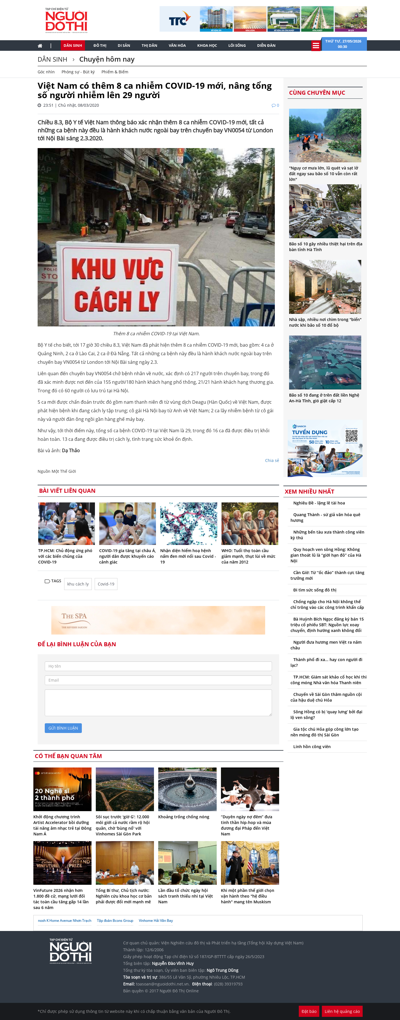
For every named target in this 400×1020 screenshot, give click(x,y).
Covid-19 (106, 584)
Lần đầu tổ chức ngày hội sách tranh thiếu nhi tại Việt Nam (185, 896)
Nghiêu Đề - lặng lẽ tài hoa (319, 503)
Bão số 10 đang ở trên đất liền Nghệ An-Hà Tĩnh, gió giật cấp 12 (324, 397)
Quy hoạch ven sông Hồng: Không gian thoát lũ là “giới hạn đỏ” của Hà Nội (326, 555)
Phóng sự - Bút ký (78, 71)
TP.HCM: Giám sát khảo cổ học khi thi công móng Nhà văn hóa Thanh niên (329, 679)
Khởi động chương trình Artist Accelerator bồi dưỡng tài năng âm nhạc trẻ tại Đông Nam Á (62, 825)
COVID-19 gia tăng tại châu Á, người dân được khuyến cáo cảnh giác (127, 556)
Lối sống (237, 45)
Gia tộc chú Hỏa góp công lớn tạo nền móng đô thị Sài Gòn (325, 732)
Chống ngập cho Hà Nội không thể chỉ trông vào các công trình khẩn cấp (327, 604)
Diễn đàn (266, 45)
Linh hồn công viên (312, 746)
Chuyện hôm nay (106, 59)
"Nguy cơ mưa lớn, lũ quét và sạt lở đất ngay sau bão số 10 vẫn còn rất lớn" (323, 173)
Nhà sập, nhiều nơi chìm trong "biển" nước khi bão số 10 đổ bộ (325, 322)
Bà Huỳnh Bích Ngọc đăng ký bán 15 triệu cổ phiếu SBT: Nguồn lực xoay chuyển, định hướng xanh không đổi (327, 624)
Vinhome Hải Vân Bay (156, 920)
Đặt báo (309, 1011)
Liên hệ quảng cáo (342, 1011)
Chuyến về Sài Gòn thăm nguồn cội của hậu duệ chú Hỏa (326, 697)
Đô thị (100, 45)
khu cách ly (78, 584)
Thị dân (149, 45)
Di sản (124, 45)
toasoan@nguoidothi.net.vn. (163, 984)
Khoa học (207, 45)
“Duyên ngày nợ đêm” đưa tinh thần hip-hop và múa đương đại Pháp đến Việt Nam (246, 825)
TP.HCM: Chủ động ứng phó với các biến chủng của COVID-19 (65, 556)
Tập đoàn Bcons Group (115, 920)
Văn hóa (177, 45)
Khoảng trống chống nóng (183, 816)
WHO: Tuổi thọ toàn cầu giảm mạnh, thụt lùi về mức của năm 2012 (248, 556)
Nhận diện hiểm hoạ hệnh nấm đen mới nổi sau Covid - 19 (188, 556)
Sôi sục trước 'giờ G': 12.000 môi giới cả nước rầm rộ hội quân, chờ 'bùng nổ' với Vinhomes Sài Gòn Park (123, 825)
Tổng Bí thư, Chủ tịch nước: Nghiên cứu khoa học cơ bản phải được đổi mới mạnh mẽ (124, 896)
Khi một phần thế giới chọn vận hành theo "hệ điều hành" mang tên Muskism (247, 896)
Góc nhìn (46, 71)
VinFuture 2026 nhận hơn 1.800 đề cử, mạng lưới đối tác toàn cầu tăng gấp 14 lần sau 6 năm (61, 899)
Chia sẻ (272, 460)
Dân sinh (73, 45)
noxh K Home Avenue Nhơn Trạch (64, 920)
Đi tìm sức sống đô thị (314, 590)
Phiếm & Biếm (114, 71)
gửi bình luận (63, 728)
